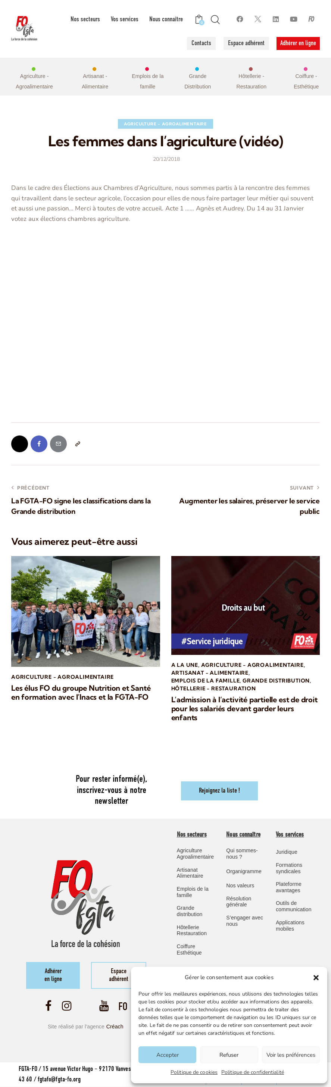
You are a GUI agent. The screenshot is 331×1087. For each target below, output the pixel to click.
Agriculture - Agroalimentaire (165, 123)
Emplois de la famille (205, 680)
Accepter (167, 1055)
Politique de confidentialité (252, 1072)
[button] (316, 977)
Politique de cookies (194, 1072)
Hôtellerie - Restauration (213, 688)
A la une (184, 665)
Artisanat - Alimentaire (210, 672)
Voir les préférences (290, 1055)
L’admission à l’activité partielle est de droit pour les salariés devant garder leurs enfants (244, 708)
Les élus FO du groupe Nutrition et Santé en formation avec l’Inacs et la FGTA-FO (80, 693)
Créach (115, 1027)
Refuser (228, 1055)
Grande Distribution (276, 680)
